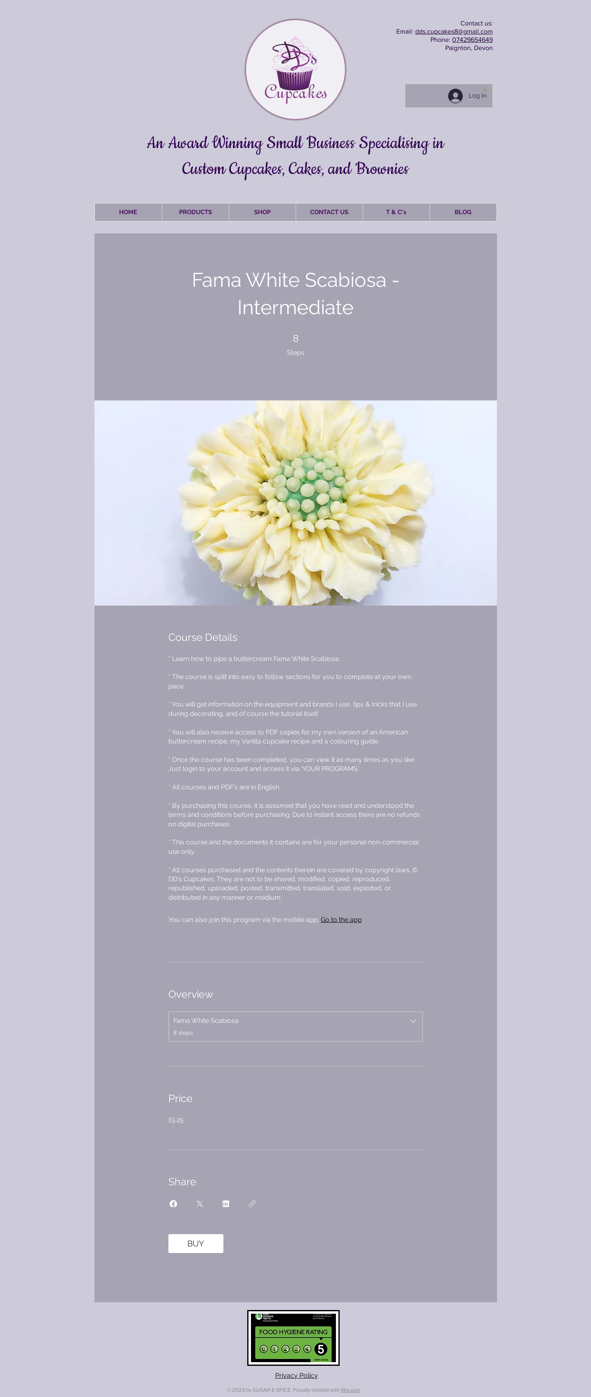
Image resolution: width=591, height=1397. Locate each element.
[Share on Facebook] (173, 1204)
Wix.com (350, 1390)
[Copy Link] (252, 1204)
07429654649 (472, 39)
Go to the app (341, 920)
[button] (484, 90)
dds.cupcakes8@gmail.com (454, 31)
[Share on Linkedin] (226, 1204)
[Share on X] (200, 1204)
